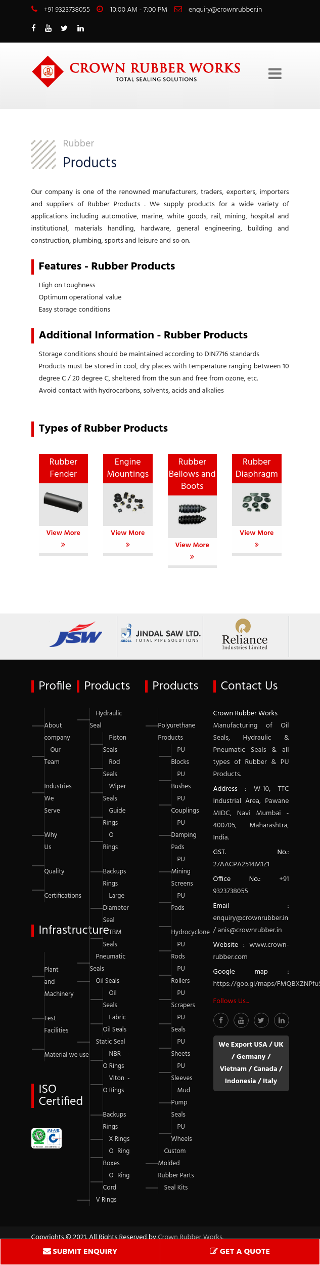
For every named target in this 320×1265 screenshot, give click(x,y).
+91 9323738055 (67, 10)
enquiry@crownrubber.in (225, 10)
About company (57, 731)
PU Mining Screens (182, 871)
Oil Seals (108, 981)
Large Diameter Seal (116, 908)
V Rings (106, 1200)
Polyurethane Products (177, 731)
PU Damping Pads (184, 835)
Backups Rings (114, 877)
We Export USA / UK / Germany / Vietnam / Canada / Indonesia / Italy (250, 1063)
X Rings (119, 1139)
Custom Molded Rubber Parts (176, 1163)
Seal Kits (176, 1187)
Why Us (51, 841)
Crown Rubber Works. (190, 1237)
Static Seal (110, 1042)
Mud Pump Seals (181, 1102)
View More (63, 537)
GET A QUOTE (240, 1251)
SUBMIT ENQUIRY (80, 1251)
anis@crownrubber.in (250, 930)
